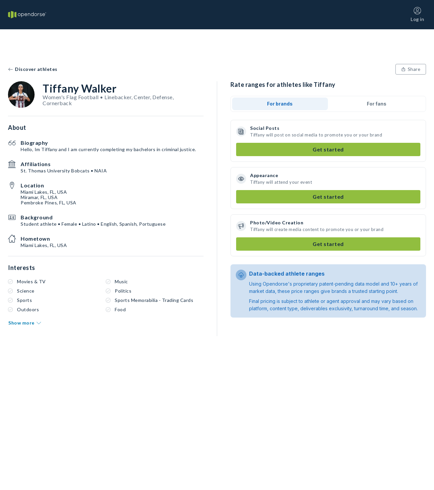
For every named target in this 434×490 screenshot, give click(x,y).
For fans (376, 104)
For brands (280, 104)
